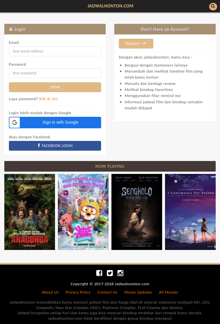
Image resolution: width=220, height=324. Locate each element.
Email (14, 42)
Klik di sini (48, 98)
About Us (50, 292)
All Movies (168, 292)
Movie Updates (138, 292)
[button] (55, 122)
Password (17, 64)
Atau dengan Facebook (29, 136)
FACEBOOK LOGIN (55, 145)
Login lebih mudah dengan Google (40, 112)
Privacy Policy (78, 292)
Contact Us (107, 292)
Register (136, 43)
